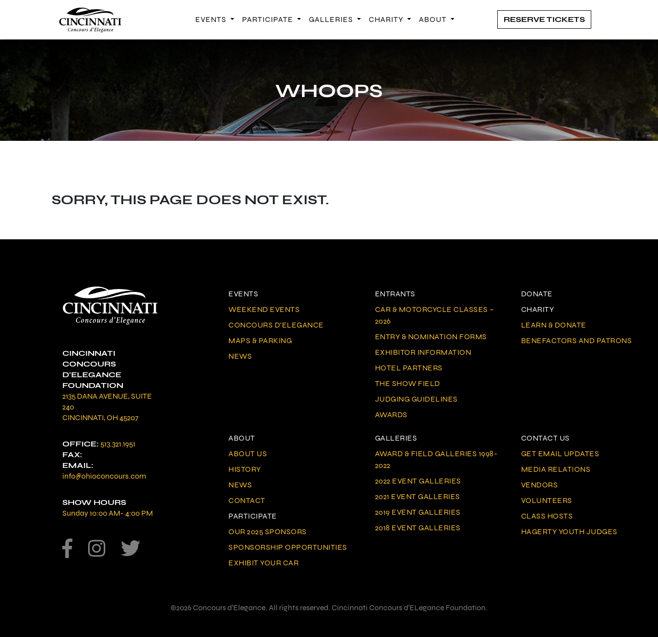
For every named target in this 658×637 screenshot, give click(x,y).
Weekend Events (264, 309)
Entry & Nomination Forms (431, 336)
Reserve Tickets (544, 19)
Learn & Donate (553, 324)
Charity (387, 19)
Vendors (539, 484)
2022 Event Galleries (418, 480)
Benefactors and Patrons (576, 340)
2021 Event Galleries (417, 496)
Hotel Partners (409, 367)
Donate (537, 293)
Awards (391, 414)
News (240, 356)
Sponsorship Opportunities (287, 547)
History (244, 469)
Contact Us (545, 438)
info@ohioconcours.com (104, 476)
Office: (80, 443)
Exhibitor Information (423, 352)
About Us (247, 453)
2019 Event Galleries (418, 512)
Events (211, 19)
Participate (268, 19)
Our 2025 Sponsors (267, 531)
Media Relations (556, 469)
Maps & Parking (260, 340)
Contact (246, 500)
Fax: (72, 454)
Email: (78, 465)
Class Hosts (547, 516)
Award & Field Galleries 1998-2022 (436, 459)
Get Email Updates (560, 453)
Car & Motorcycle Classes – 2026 (434, 315)
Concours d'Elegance (276, 324)
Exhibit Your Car (263, 562)
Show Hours (94, 502)
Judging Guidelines (416, 399)
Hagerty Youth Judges (569, 531)
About (434, 19)
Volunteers (546, 500)
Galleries (332, 19)
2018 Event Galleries (418, 527)
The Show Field (407, 383)
